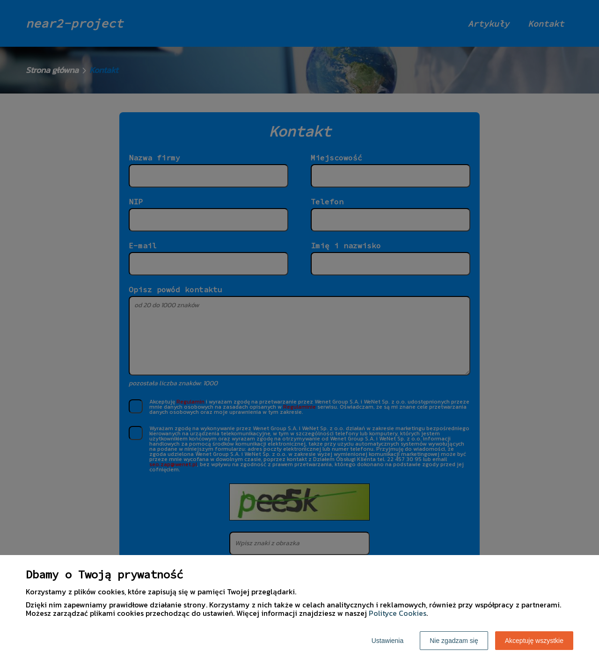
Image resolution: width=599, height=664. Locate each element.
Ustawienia (387, 640)
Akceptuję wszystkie (534, 640)
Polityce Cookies (397, 613)
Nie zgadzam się (454, 640)
